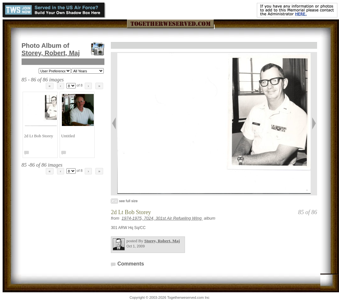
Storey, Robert (51, 53)
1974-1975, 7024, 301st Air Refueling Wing (162, 218)
